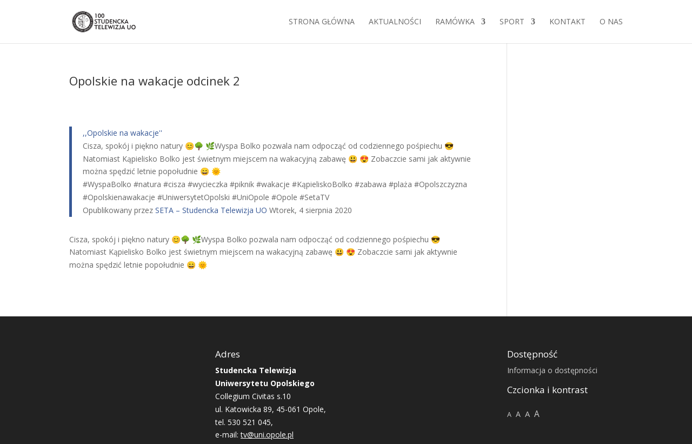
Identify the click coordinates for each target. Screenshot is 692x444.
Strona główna (322, 22)
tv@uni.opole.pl (267, 434)
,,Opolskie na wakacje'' (122, 133)
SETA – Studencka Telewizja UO (211, 210)
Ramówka (455, 22)
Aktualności (395, 22)
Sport (512, 22)
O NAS (611, 22)
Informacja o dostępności (552, 370)
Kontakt (567, 22)
